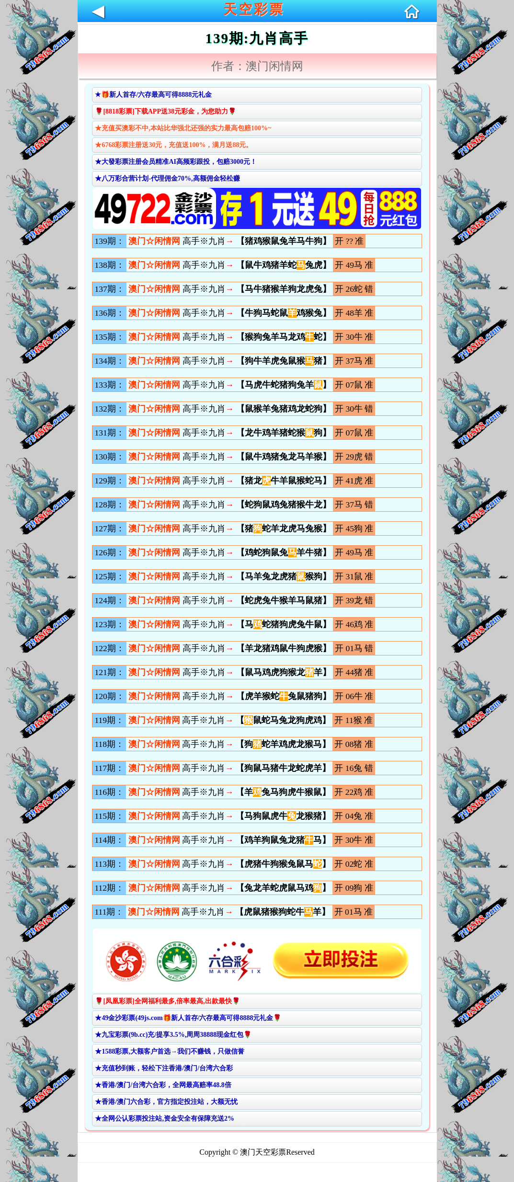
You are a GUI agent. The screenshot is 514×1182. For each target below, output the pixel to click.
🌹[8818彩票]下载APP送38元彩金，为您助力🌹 (165, 111)
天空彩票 (254, 9)
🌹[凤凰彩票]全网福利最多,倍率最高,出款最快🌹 (167, 1001)
